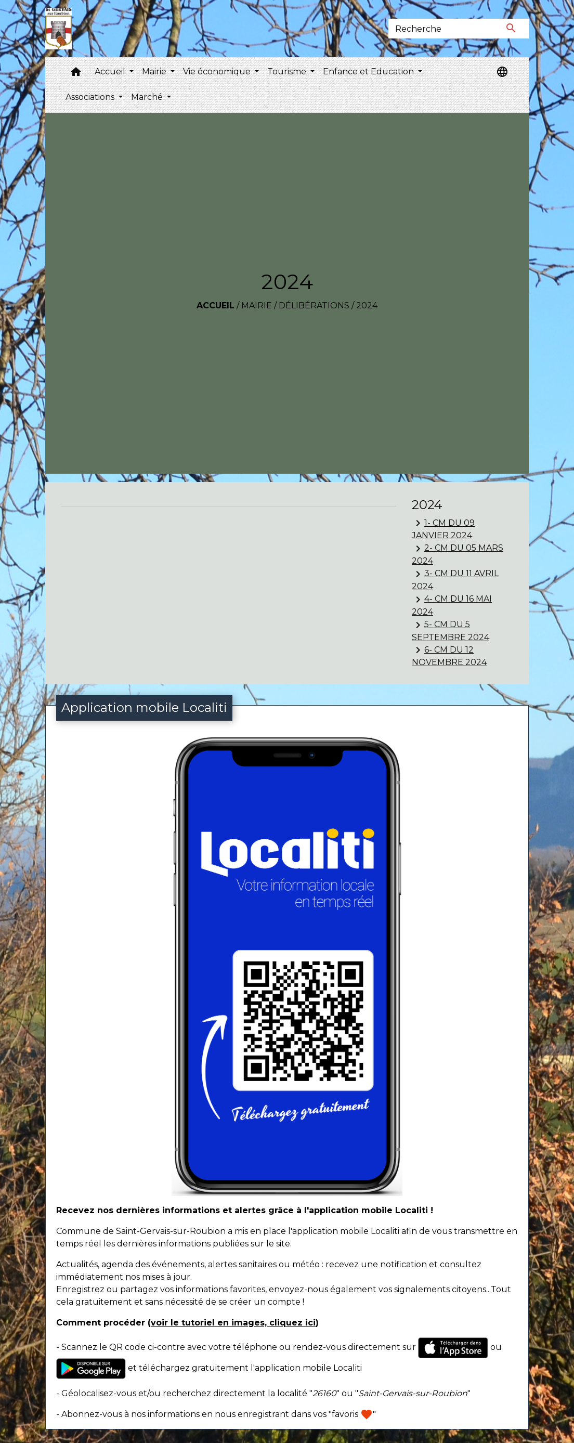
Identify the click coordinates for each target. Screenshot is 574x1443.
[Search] (441, 28)
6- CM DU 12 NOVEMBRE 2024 (449, 655)
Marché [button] (148, 97)
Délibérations (314, 305)
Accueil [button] (111, 71)
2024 (366, 305)
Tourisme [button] (287, 71)
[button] (75, 74)
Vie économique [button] (218, 71)
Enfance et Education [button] (369, 71)
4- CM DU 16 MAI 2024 (452, 605)
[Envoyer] (511, 28)
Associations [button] (91, 97)
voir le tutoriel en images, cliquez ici (233, 1323)
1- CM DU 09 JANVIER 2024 (443, 528)
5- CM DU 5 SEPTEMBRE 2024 (450, 630)
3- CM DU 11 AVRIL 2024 (455, 579)
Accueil (215, 305)
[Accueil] (58, 28)
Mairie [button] (155, 71)
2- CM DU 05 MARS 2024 (457, 554)
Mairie (256, 305)
